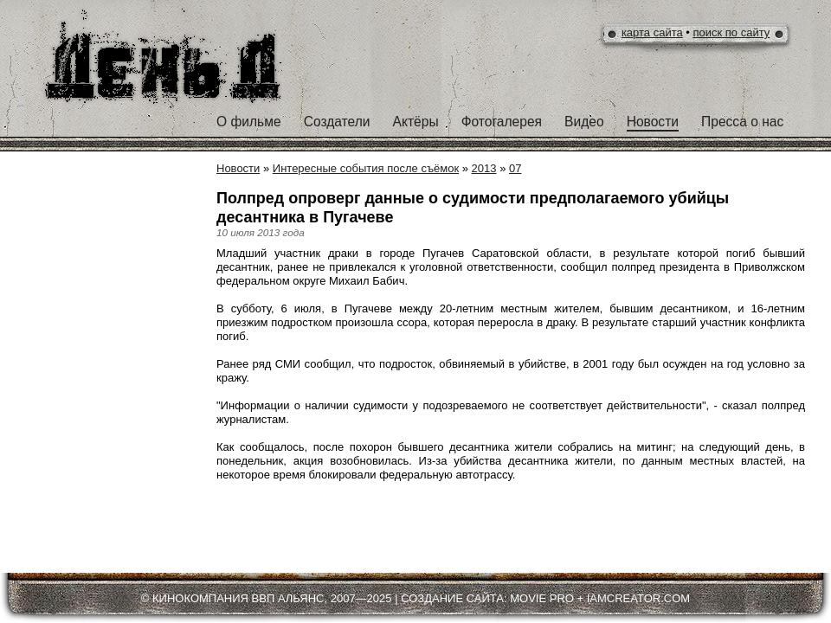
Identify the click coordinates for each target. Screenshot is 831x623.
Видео (584, 121)
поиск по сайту (731, 32)
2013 (484, 168)
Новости (653, 121)
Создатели (337, 121)
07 (515, 168)
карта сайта (652, 32)
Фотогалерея (501, 121)
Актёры (416, 121)
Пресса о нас (742, 121)
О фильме (248, 121)
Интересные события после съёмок (366, 168)
